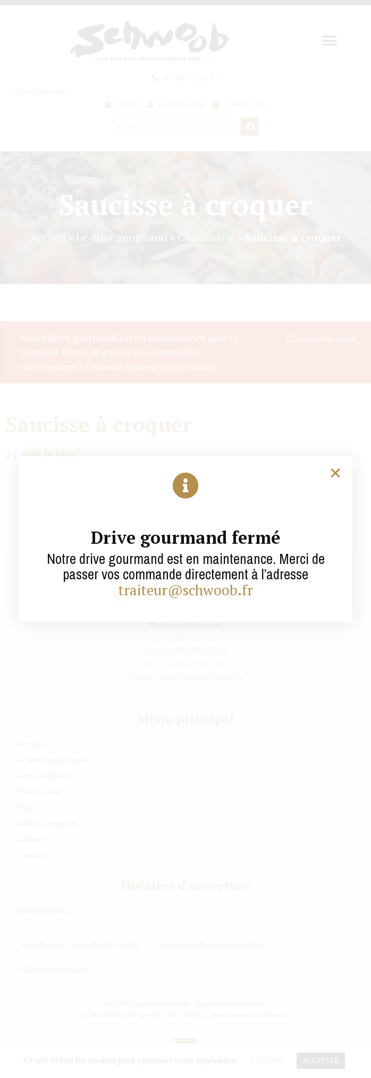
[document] (185, 539)
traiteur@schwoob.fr (185, 590)
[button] (335, 473)
